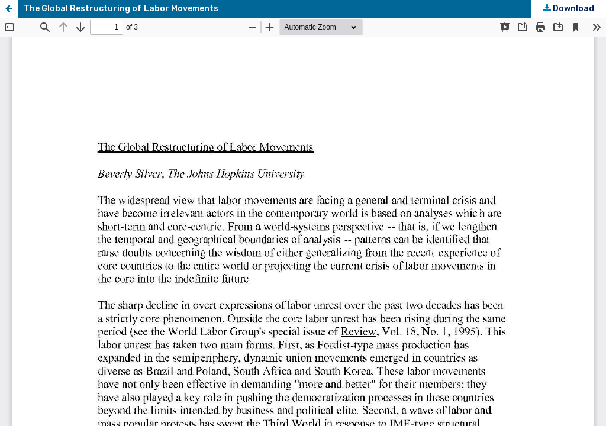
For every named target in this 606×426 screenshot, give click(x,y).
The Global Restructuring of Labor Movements (121, 9)
